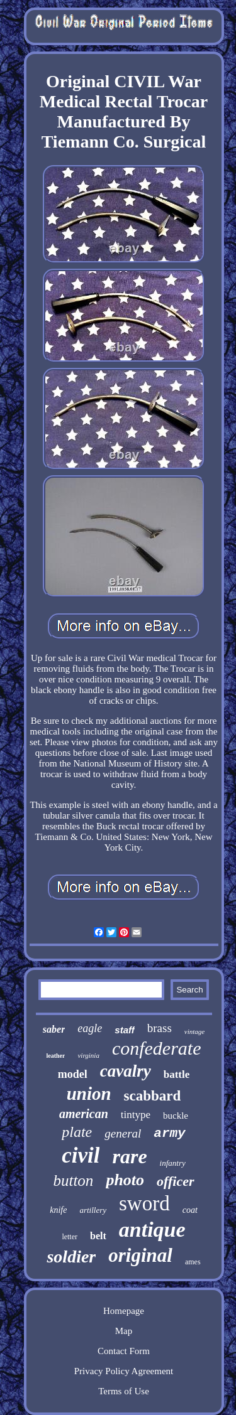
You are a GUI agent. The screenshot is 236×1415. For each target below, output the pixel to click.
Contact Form (124, 1351)
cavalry (125, 1071)
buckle (175, 1116)
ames (193, 1261)
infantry (173, 1163)
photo (125, 1180)
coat (190, 1210)
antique (152, 1229)
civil (80, 1155)
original (140, 1255)
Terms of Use (123, 1391)
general (122, 1133)
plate (77, 1132)
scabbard (152, 1096)
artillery (92, 1210)
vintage (194, 1031)
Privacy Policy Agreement (123, 1371)
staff (124, 1030)
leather (55, 1055)
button (73, 1180)
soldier (71, 1256)
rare (129, 1156)
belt (98, 1235)
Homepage (123, 1311)
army (169, 1133)
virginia (88, 1055)
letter (69, 1236)
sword (144, 1203)
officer (175, 1181)
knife (58, 1210)
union (89, 1094)
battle (177, 1074)
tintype (135, 1115)
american (83, 1114)
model (72, 1074)
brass (159, 1028)
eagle (89, 1028)
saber (54, 1029)
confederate (156, 1048)
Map (124, 1331)
